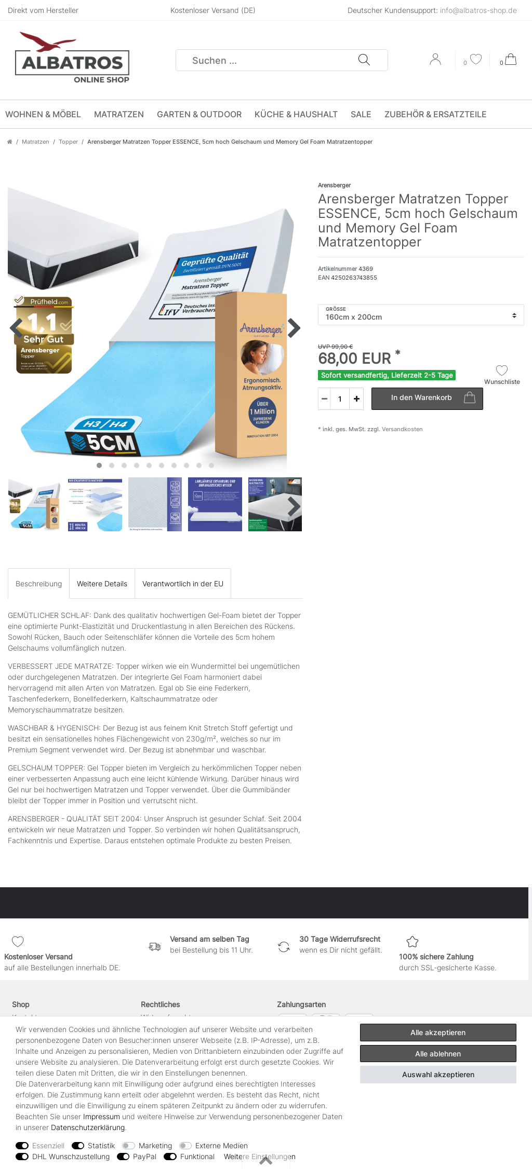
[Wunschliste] (473, 60)
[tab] (39, 583)
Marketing (155, 1145)
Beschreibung (39, 583)
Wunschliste (502, 375)
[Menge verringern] (324, 399)
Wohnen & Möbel (43, 114)
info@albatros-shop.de (478, 10)
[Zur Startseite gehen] (9, 141)
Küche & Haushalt (296, 114)
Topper (68, 141)
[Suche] (363, 60)
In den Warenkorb (433, 399)
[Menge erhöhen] (356, 399)
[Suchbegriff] (267, 60)
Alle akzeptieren (438, 1032)
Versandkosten (401, 429)
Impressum (101, 1116)
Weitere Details (102, 583)
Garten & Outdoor (199, 114)
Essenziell (48, 1145)
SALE (361, 114)
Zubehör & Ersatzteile (435, 114)
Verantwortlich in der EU (182, 583)
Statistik (101, 1145)
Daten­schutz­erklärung (88, 1127)
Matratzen (119, 114)
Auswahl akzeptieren (438, 1074)
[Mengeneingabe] (333, 399)
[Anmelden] (436, 63)
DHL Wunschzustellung (71, 1156)
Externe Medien (221, 1145)
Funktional (197, 1156)
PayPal (144, 1156)
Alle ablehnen (438, 1053)
